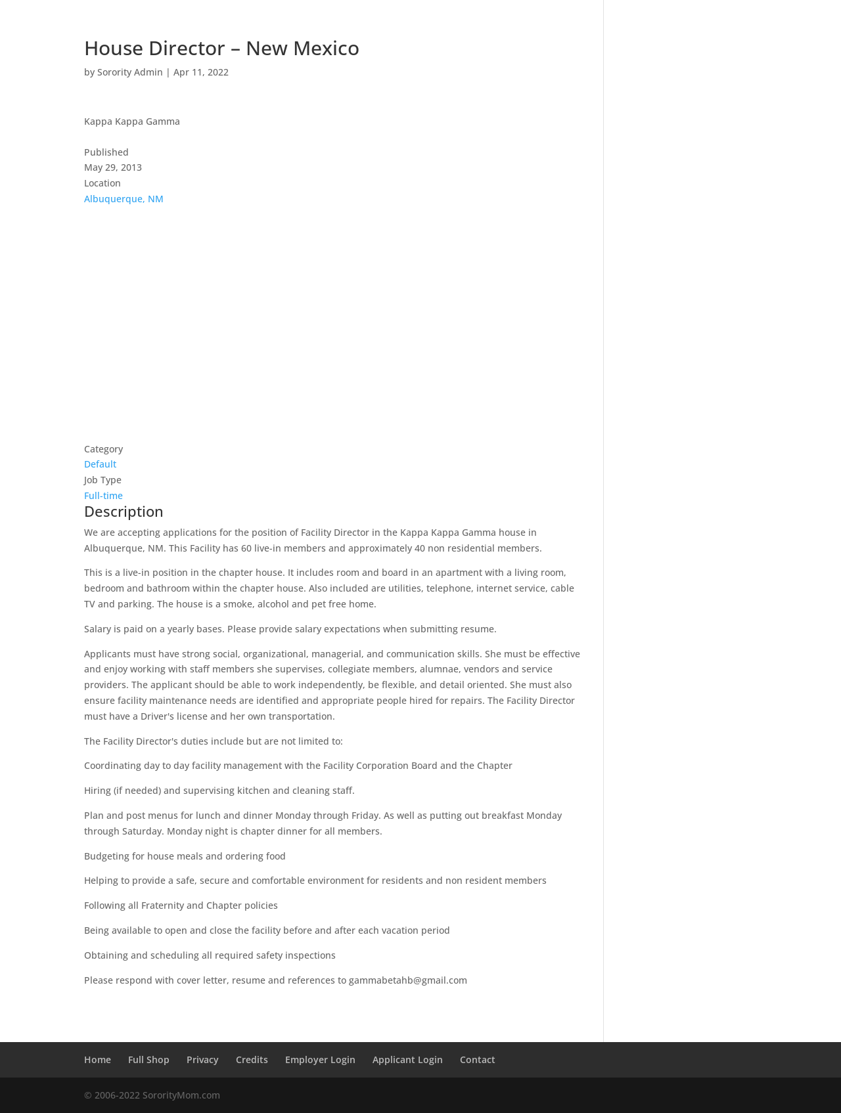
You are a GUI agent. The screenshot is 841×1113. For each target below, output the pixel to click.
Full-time (103, 495)
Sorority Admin (130, 72)
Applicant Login (408, 1059)
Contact (477, 1059)
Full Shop (149, 1059)
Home (97, 1059)
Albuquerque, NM (124, 198)
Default (100, 464)
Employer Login (320, 1059)
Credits (252, 1059)
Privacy (203, 1059)
